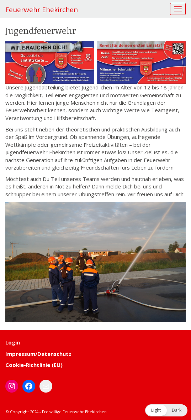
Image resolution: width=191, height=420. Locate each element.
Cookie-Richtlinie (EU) (34, 364)
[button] (166, 410)
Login (12, 342)
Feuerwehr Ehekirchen (41, 9)
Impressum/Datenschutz (38, 353)
